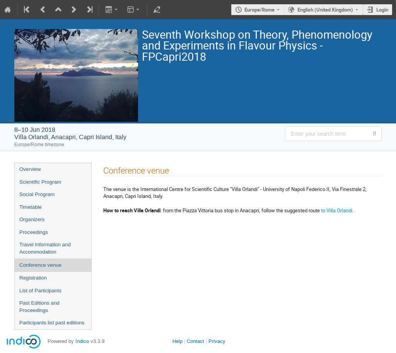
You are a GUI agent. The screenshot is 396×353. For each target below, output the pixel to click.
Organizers (31, 219)
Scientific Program (40, 182)
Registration (33, 278)
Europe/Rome (259, 9)
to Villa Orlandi (336, 210)
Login (382, 9)
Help (177, 341)
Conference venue (40, 265)
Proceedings (33, 232)
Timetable (30, 207)
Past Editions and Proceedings (39, 306)
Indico (82, 341)
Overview (30, 169)
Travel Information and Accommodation (45, 248)
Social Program (37, 194)
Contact (195, 341)
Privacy (216, 341)
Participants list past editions (51, 323)
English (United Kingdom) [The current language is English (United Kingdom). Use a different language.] (325, 9)
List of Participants (40, 290)
